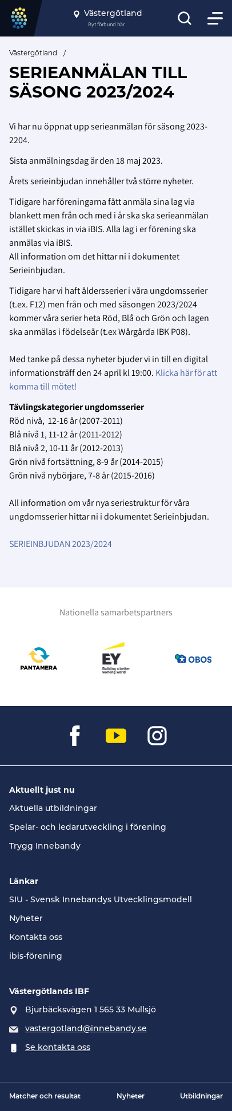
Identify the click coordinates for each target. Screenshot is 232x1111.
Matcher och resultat (45, 1096)
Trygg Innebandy (45, 846)
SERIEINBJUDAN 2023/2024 (60, 544)
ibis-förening (35, 956)
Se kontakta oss (57, 1048)
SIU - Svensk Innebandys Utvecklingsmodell (100, 900)
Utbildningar (201, 1096)
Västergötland (33, 52)
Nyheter (26, 919)
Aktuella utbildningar (53, 809)
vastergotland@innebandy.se (86, 1029)
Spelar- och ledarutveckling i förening (87, 828)
